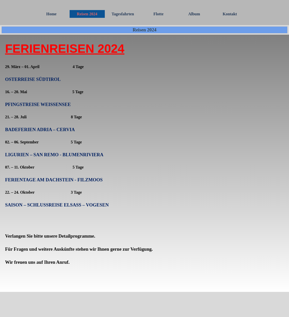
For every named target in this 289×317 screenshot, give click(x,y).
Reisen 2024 (87, 14)
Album (194, 14)
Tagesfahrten (123, 14)
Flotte (159, 14)
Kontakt (230, 14)
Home (51, 14)
